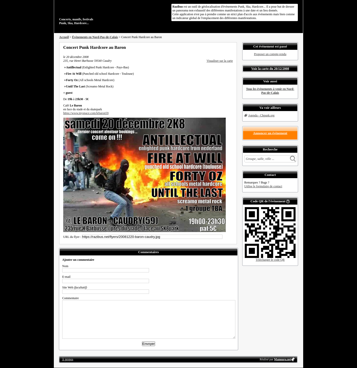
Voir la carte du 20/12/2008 (270, 68)
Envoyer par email (224, 47)
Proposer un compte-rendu (270, 54)
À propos (67, 359)
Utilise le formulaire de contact (263, 186)
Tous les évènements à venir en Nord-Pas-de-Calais (270, 91)
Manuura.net (282, 359)
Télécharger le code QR (270, 260)
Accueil (64, 37)
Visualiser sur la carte (219, 61)
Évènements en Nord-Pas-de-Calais (95, 37)
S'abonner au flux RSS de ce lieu (231, 47)
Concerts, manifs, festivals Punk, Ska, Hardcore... (92, 14)
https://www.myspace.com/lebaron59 (86, 113)
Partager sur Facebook (210, 47)
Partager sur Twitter (217, 47)
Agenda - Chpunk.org (261, 115)
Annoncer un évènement (270, 133)
